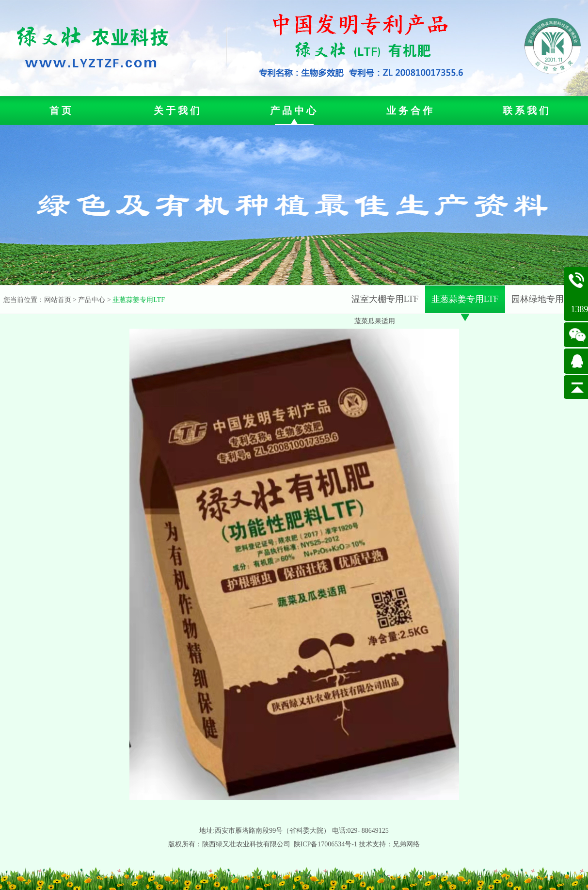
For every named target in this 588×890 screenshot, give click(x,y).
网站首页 (57, 299)
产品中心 (294, 110)
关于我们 (178, 110)
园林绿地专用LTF (544, 299)
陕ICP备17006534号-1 (325, 844)
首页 (61, 110)
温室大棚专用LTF (384, 299)
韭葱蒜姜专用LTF (138, 299)
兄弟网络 (406, 844)
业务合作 (410, 110)
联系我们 (527, 110)
